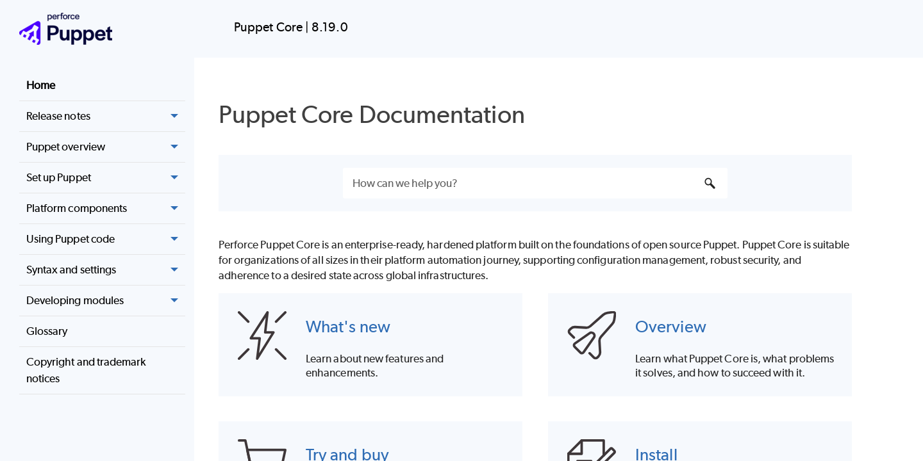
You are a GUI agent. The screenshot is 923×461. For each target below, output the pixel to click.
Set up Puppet (105, 178)
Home (40, 85)
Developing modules (105, 301)
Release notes (105, 116)
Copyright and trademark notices (86, 370)
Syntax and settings (105, 270)
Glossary (47, 331)
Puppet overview (105, 147)
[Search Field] (535, 183)
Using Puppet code (105, 239)
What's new (348, 326)
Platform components (105, 208)
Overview (670, 326)
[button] (175, 116)
